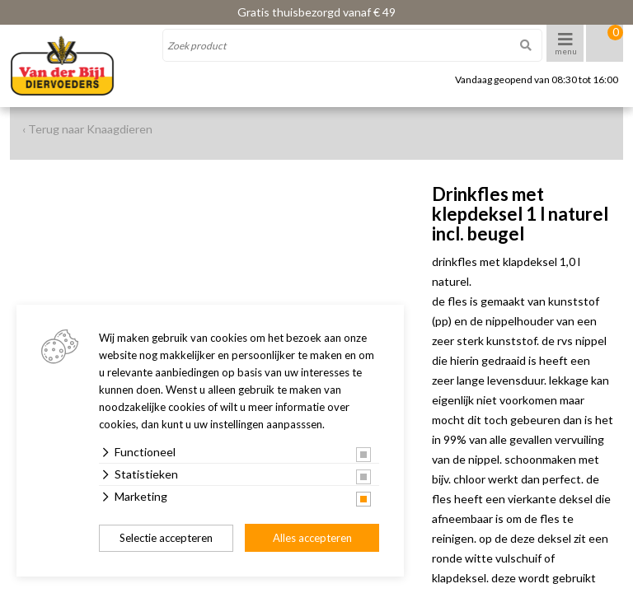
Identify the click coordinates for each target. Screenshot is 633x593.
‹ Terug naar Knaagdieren (87, 129)
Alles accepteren (312, 537)
